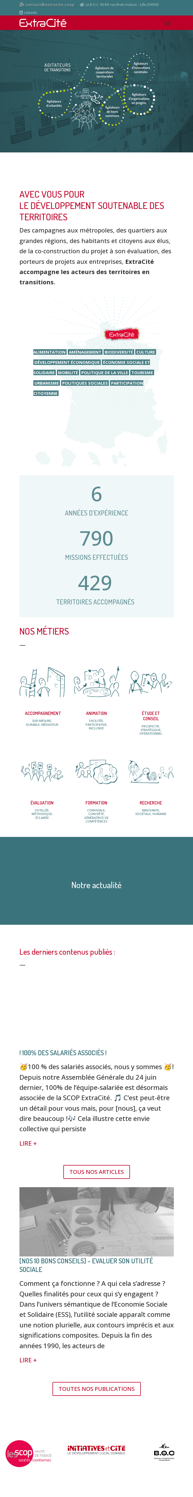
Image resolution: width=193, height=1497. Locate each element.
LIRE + (28, 1143)
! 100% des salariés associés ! (63, 1052)
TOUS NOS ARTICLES (96, 1172)
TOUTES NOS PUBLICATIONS (97, 1389)
